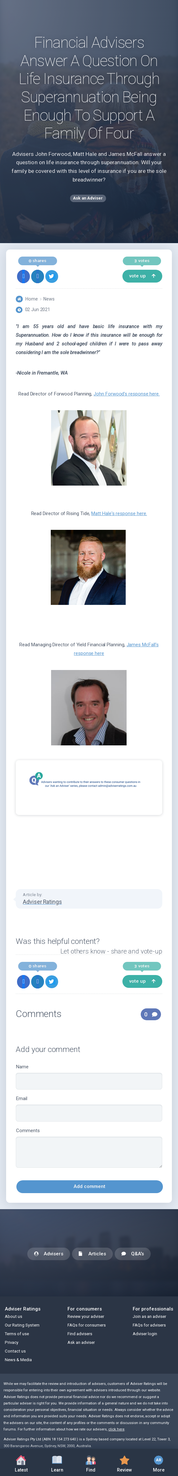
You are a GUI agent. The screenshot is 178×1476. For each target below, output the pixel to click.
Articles (92, 1254)
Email (89, 1109)
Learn (57, 1462)
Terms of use (17, 1333)
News (49, 298)
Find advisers (79, 1333)
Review (124, 1462)
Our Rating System (22, 1325)
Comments (89, 1148)
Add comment (89, 1186)
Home (31, 298)
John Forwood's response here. (126, 394)
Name (89, 1077)
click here (116, 1429)
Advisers (48, 1254)
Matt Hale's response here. (119, 513)
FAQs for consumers (86, 1325)
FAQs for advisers (149, 1325)
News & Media (18, 1359)
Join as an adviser (149, 1316)
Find (91, 1462)
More (158, 1462)
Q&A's (132, 1254)
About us (13, 1316)
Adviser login (145, 1333)
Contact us (15, 1351)
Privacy (11, 1342)
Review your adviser (85, 1316)
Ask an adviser (81, 1342)
